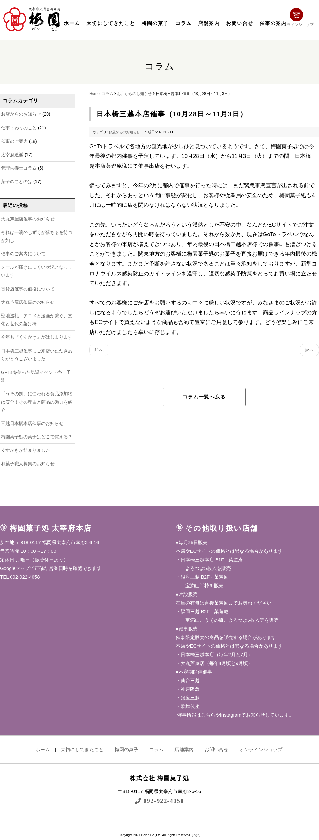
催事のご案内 (14, 141)
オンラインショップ (298, 18)
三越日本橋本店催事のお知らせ (32, 423)
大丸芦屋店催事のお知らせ (28, 218)
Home (94, 93)
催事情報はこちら (195, 715)
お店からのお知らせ (21, 114)
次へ (309, 350)
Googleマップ (15, 568)
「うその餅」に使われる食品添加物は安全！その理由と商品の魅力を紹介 (36, 401)
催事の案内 (273, 23)
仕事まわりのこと (19, 127)
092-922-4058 (159, 801)
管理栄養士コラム (19, 168)
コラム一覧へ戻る (204, 396)
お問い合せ (239, 23)
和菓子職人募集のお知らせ (28, 463)
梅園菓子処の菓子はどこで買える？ (36, 436)
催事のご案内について (23, 253)
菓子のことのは (16, 181)
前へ (99, 350)
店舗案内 (209, 23)
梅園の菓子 (155, 23)
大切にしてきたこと (110, 23)
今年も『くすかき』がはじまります (36, 337)
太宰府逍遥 (12, 154)
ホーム (72, 23)
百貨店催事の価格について (28, 288)
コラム (183, 23)
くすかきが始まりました (25, 450)
